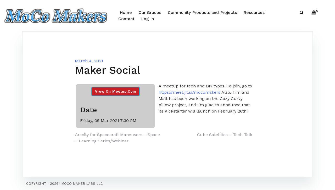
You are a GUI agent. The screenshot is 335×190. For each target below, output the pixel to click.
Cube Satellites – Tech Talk (224, 134)
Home (126, 12)
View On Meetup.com (115, 91)
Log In (147, 18)
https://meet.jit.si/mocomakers (189, 92)
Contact (126, 18)
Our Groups (149, 12)
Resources (254, 12)
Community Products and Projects (202, 12)
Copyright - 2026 (42, 184)
